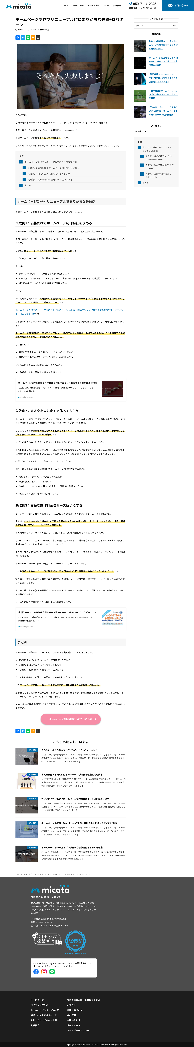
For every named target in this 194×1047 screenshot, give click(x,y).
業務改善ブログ (74, 1010)
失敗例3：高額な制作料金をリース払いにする (50, 179)
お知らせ (71, 1005)
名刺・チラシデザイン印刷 (44, 1020)
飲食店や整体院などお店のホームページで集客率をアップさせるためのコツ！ (163, 45)
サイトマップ (73, 1025)
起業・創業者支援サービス (44, 1015)
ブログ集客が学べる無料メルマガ (83, 1000)
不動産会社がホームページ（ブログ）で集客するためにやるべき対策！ (163, 94)
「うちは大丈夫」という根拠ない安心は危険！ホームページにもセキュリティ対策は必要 (163, 111)
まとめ (27, 185)
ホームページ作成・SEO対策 (45, 1010)
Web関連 (45, 29)
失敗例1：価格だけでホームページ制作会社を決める (53, 167)
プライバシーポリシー (78, 1030)
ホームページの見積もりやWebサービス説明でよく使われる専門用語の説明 (163, 61)
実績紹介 (35, 1025)
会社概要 (71, 1015)
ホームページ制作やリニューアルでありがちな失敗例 (50, 161)
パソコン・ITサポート (41, 1005)
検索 (174, 25)
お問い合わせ (73, 1020)
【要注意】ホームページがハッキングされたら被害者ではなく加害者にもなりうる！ (163, 78)
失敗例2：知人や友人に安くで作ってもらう (49, 173)
